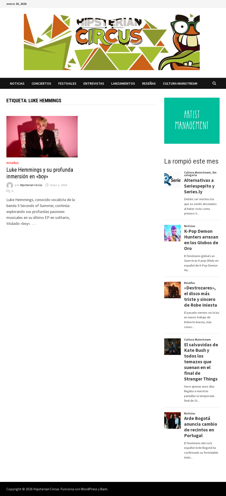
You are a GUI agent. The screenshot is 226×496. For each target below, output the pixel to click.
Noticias (17, 83)
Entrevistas (93, 83)
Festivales (67, 83)
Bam (103, 489)
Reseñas (149, 83)
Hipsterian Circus (31, 185)
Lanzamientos (123, 83)
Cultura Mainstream (180, 83)
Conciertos (41, 83)
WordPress (89, 489)
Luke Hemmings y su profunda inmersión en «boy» (39, 173)
